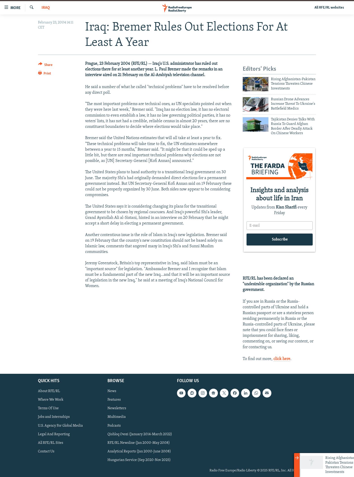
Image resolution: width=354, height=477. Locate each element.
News (111, 391)
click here (281, 359)
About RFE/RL (49, 391)
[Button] (45, 65)
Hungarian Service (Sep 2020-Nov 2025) (139, 460)
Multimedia (116, 417)
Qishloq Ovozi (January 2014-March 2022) (139, 434)
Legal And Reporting (54, 434)
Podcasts (114, 426)
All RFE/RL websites (329, 7)
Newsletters (116, 408)
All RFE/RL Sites (50, 443)
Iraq (46, 8)
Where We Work (50, 400)
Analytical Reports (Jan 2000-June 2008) (139, 451)
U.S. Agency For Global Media (60, 426)
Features (114, 400)
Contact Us (46, 451)
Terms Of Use (48, 408)
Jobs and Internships (54, 417)
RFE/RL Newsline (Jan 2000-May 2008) (138, 443)
